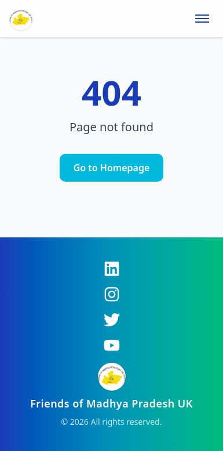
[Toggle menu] (202, 18)
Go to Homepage (112, 167)
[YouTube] (112, 345)
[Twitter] (112, 320)
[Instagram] (112, 294)
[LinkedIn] (112, 269)
